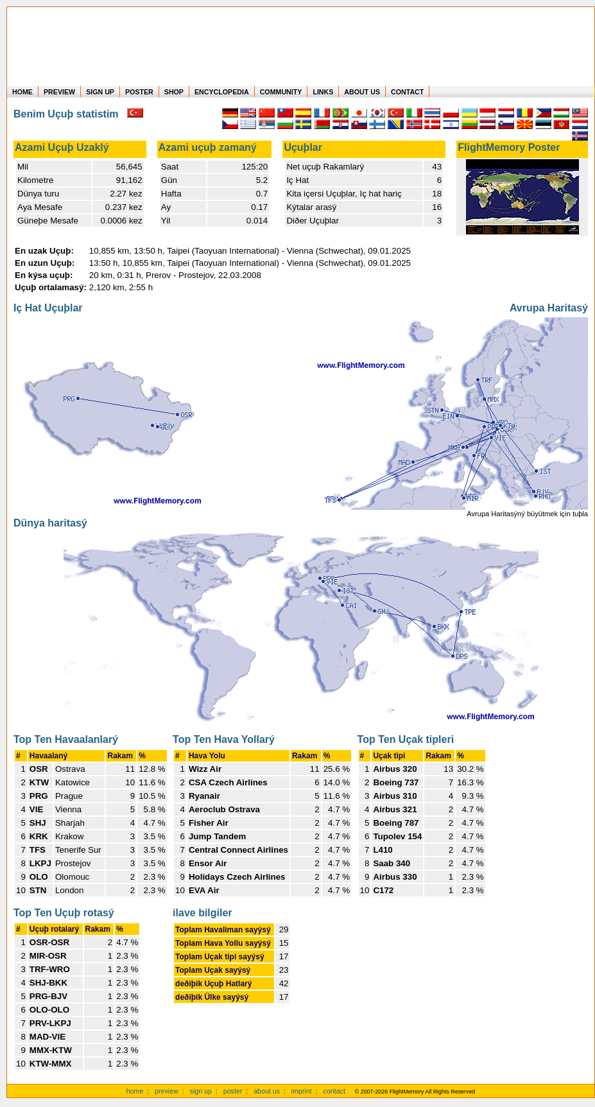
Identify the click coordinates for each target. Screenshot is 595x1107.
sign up (201, 1091)
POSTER (139, 92)
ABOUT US (362, 92)
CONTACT (407, 92)
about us (267, 1091)
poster (233, 1091)
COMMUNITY (281, 92)
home (135, 1091)
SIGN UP (100, 92)
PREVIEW (59, 92)
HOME (22, 92)
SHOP (174, 92)
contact (334, 1091)
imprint (301, 1091)
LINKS (323, 92)
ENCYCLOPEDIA (221, 92)
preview (166, 1091)
